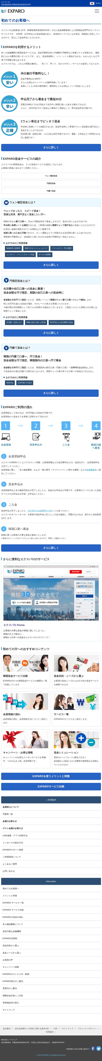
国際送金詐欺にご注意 (13, 995)
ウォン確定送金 (51, 176)
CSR (55, 1028)
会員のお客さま (10, 821)
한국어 (98, 3)
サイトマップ (9, 1010)
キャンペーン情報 (11, 967)
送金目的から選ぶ (11, 945)
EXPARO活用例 (10, 938)
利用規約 (50, 1032)
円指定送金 (51, 183)
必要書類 (91, 470)
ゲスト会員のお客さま (13, 828)
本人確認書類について (13, 924)
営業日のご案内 (10, 988)
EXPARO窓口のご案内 (13, 981)
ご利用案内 (51, 800)
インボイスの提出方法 (13, 842)
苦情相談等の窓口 (11, 1003)
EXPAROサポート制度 (13, 850)
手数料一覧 (8, 814)
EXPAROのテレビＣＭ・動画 (16, 974)
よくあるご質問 (10, 864)
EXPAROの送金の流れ (13, 917)
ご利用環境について (12, 857)
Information (51, 881)
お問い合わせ (9, 871)
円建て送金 (51, 191)
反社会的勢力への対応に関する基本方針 (32, 1028)
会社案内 (6, 1028)
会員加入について (11, 807)
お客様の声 (8, 960)
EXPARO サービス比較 (13, 910)
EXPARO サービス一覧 (13, 903)
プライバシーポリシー (87, 1028)
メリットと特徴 (10, 895)
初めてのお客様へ (11, 888)
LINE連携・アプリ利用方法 (15, 835)
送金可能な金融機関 (12, 931)
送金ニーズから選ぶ (12, 953)
